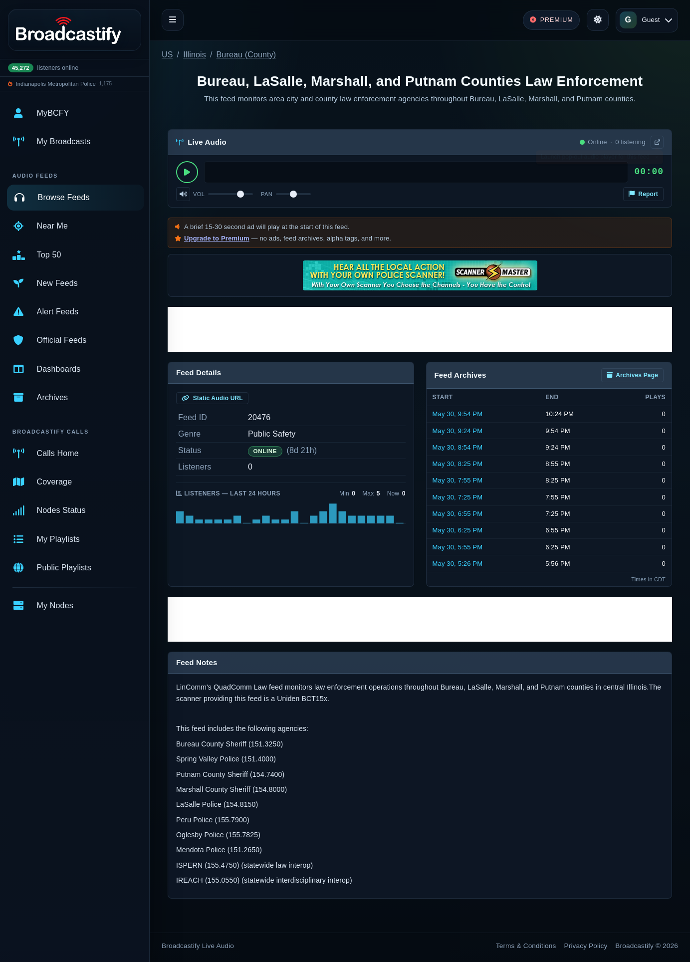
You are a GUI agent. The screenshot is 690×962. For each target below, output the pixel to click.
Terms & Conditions (526, 946)
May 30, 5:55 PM (458, 547)
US (167, 54)
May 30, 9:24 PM (458, 431)
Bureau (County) (246, 54)
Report (643, 194)
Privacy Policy (586, 946)
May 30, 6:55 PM (458, 513)
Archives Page (632, 375)
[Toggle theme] (598, 20)
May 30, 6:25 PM (458, 530)
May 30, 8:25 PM (458, 464)
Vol (199, 194)
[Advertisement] (420, 329)
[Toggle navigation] (173, 20)
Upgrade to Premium (216, 238)
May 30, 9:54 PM (458, 414)
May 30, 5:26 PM (458, 563)
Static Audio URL (212, 398)
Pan (266, 194)
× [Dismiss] (656, 159)
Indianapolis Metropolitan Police (56, 84)
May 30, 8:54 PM (458, 447)
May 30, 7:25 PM (458, 497)
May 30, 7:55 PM (458, 480)
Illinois (194, 54)
